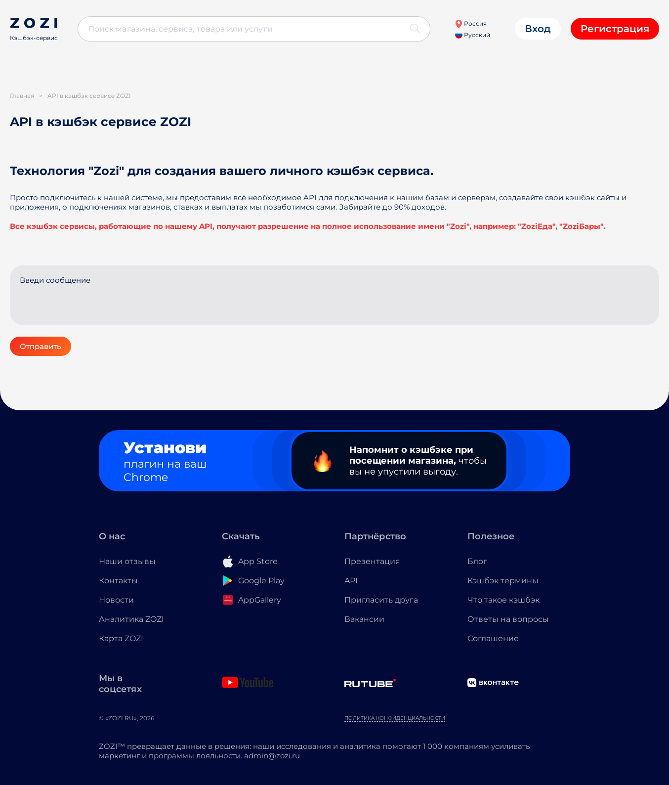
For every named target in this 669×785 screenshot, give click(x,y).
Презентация (372, 561)
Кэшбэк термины (503, 580)
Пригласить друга (381, 600)
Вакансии (364, 619)
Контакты (118, 580)
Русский (472, 35)
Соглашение (493, 638)
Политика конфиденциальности (394, 718)
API (351, 580)
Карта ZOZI (121, 638)
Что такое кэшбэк (503, 600)
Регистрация (615, 29)
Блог (477, 561)
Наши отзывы (127, 561)
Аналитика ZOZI (131, 619)
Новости (116, 600)
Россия (471, 23)
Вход (538, 29)
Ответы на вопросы (508, 619)
